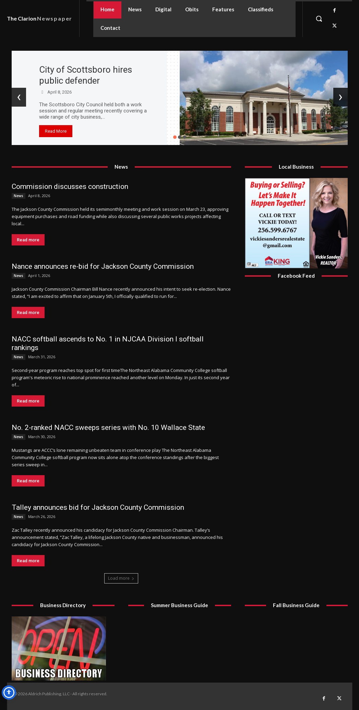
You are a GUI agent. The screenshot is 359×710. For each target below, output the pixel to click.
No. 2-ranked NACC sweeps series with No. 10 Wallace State (108, 427)
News (18, 195)
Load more (121, 578)
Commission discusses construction (70, 186)
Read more (28, 239)
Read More (56, 131)
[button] (319, 18)
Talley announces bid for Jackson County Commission (98, 507)
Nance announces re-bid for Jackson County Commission (103, 266)
